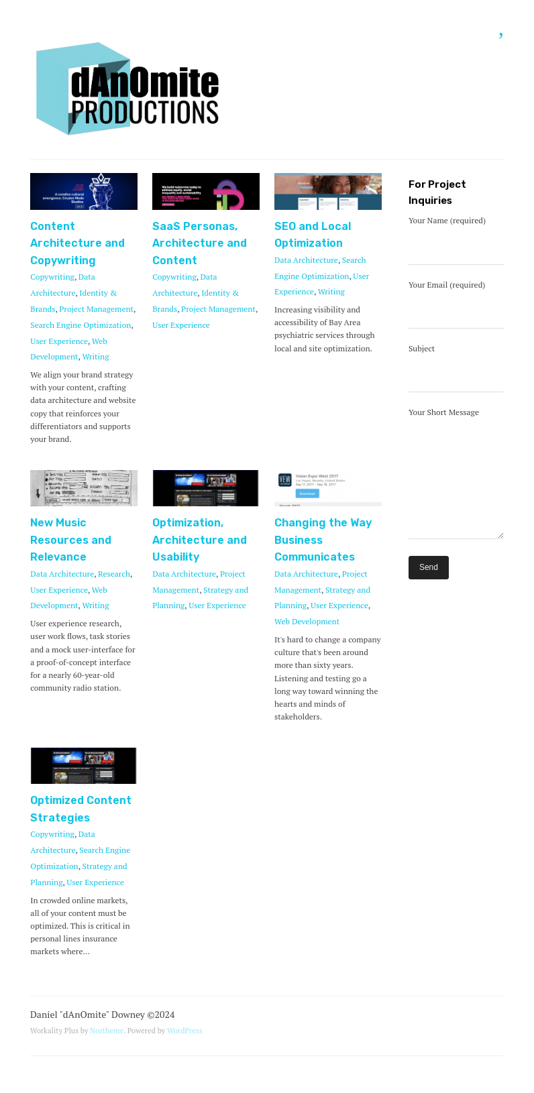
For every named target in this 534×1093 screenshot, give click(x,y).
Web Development (306, 621)
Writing (95, 356)
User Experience (59, 341)
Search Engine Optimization (80, 325)
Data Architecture (306, 260)
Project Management (96, 309)
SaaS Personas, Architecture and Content (199, 243)
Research (114, 574)
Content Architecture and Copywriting (77, 243)
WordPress (185, 1030)
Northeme (106, 1030)
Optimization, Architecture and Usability (199, 539)
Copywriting (52, 277)
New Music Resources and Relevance (70, 539)
